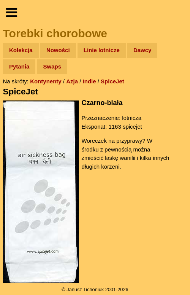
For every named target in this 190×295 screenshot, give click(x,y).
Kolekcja (21, 50)
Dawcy (142, 50)
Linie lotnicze (102, 50)
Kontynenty (46, 81)
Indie (89, 81)
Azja (72, 81)
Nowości (58, 50)
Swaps (52, 66)
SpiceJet (112, 81)
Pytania (19, 66)
